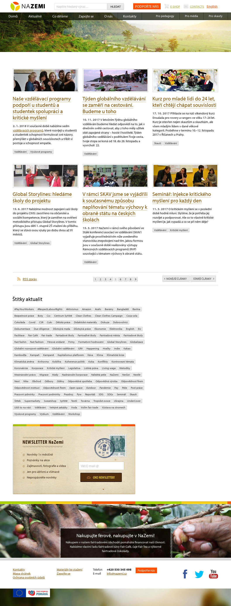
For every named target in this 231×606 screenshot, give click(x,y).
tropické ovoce (101, 400)
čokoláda (19, 322)
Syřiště (63, 400)
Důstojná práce (82, 328)
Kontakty (129, 16)
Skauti (157, 143)
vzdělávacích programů (28, 130)
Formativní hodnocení (90, 342)
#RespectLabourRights (50, 309)
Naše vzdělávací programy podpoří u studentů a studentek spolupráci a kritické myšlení (42, 108)
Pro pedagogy (165, 16)
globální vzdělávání (63, 348)
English (212, 6)
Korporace (37, 368)
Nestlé (136, 374)
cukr (49, 322)
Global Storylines (40, 243)
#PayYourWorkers (24, 309)
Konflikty (103, 361)
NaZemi (114, 374)
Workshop (74, 414)
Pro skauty (215, 16)
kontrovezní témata (123, 361)
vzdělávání (20, 151)
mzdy (55, 374)
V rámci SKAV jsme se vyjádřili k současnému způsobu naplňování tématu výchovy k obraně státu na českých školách (115, 207)
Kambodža (20, 355)
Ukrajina (118, 400)
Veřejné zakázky (58, 407)
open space (76, 387)
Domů (13, 16)
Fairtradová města (110, 335)
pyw (79, 394)
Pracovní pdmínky (24, 394)
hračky (106, 348)
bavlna (136, 309)
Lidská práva (91, 368)
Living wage (109, 368)
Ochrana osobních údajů (29, 577)
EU (139, 328)
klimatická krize (115, 355)
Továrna (85, 400)
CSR (41, 322)
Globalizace (136, 342)
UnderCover (134, 400)
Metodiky (124, 368)
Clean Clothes (83, 315)
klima (100, 355)
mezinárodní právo (25, 374)
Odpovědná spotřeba (80, 381)
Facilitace (19, 335)
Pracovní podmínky (49, 394)
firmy (71, 342)
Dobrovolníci (120, 322)
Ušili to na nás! (22, 407)
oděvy (60, 381)
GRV (80, 348)
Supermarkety (32, 400)
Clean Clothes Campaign (109, 315)
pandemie (105, 387)
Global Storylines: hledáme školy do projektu (42, 197)
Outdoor (91, 387)
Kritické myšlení (179, 230)
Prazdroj (68, 394)
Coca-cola (131, 315)
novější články (175, 278)
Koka (91, 361)
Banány (109, 309)
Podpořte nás (146, 570)
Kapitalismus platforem (71, 355)
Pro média (191, 16)
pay (116, 387)
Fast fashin (20, 342)
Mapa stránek (22, 573)
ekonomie (100, 328)
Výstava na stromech (113, 407)
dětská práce (63, 322)
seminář (121, 394)
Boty (40, 315)
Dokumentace (22, 328)
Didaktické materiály (85, 322)
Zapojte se (86, 16)
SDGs (110, 394)
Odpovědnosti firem (54, 387)
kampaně (48, 355)
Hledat (115, 7)
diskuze (105, 322)
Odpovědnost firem (132, 381)
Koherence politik (75, 361)
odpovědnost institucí (27, 387)
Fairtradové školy (133, 335)
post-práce (137, 387)
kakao (127, 348)
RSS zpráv (30, 279)
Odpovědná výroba (106, 381)
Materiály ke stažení (69, 569)
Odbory (49, 381)
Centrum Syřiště (63, 315)
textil (74, 400)
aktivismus (72, 309)
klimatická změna (24, 361)
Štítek (17, 400)
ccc (48, 315)
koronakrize (21, 368)
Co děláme (60, 16)
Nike (25, 381)
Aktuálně (35, 16)
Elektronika (116, 328)
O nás (108, 16)
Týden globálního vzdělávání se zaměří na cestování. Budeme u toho (114, 104)
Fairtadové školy (65, 335)
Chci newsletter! (100, 477)
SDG (101, 394)
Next (17, 381)
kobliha (56, 361)
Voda (74, 407)
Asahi (98, 309)
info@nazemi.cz (117, 573)
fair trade (46, 335)
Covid (32, 322)
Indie (117, 348)
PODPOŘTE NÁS (147, 6)
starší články (203, 278)
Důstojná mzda (61, 328)
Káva (90, 355)
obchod (36, 381)
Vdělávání (40, 407)
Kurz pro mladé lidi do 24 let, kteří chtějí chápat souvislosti (184, 101)
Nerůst (126, 374)
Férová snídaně (56, 342)
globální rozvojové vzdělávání (31, 348)
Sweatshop (50, 400)
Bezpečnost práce (24, 315)
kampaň (35, 355)
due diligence (41, 328)
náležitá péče (98, 374)
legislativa (74, 368)
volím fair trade (89, 407)
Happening (92, 348)
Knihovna (43, 361)
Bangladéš (123, 309)
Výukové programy (41, 151)
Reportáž (90, 394)
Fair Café (33, 335)
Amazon (86, 309)
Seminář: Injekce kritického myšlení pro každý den (181, 197)
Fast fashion (37, 342)
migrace (44, 374)
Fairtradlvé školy (87, 335)
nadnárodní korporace (75, 374)
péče (124, 387)
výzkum (44, 414)
